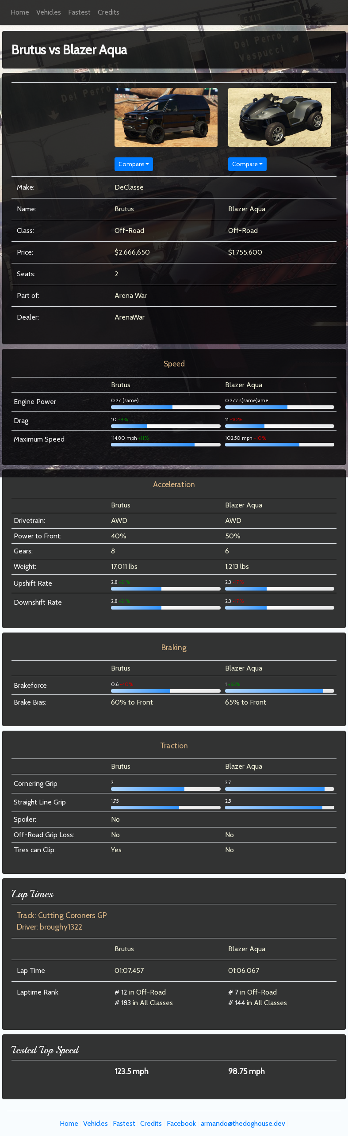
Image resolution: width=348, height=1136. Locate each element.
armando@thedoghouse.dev (243, 1123)
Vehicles (48, 12)
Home (20, 12)
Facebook (181, 1123)
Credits (108, 12)
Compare (131, 164)
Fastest (79, 12)
